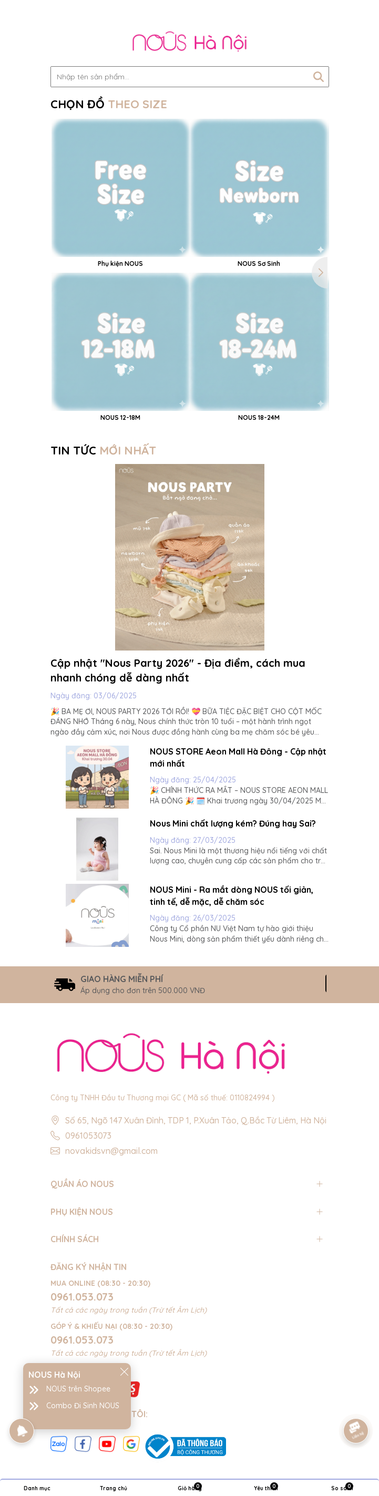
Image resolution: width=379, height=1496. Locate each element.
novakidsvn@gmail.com (111, 1151)
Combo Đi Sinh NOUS (82, 1405)
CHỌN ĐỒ (108, 104)
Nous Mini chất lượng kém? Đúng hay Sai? (233, 823)
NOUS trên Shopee (78, 1389)
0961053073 (88, 1135)
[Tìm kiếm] (318, 77)
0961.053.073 (82, 1296)
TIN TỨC (103, 450)
